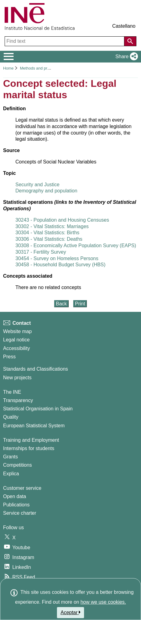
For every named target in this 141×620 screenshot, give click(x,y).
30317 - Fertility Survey (40, 252)
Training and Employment (31, 440)
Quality (10, 417)
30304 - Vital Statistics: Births (47, 232)
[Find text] (65, 41)
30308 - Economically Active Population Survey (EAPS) (75, 245)
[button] (125, 56)
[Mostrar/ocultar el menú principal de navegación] (8, 56)
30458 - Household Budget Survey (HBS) (60, 264)
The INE (12, 392)
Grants (10, 456)
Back (61, 303)
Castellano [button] (123, 26)
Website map (17, 331)
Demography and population (46, 190)
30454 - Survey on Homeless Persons (56, 258)
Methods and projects (39, 68)
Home (8, 68)
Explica (11, 473)
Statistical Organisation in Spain (38, 408)
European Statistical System (34, 425)
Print (80, 303)
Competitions (17, 465)
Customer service (22, 488)
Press (9, 356)
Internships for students (28, 448)
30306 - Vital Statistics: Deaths (49, 239)
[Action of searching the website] (130, 41)
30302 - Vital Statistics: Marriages (52, 226)
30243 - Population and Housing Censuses (62, 220)
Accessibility (16, 348)
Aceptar (71, 612)
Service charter (19, 513)
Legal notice (16, 339)
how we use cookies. (103, 602)
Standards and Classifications (35, 369)
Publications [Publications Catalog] (16, 504)
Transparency (18, 400)
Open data (14, 496)
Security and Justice (37, 184)
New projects (17, 377)
